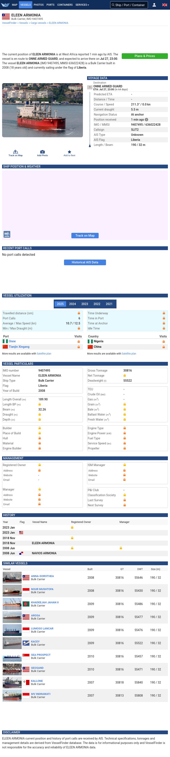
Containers (65, 4)
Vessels (25, 4)
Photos (39, 4)
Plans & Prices (145, 56)
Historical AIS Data (85, 262)
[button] (154, 5)
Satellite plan (44, 353)
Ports (51, 4)
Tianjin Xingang (16, 347)
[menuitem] (9, 23)
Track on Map (84, 235)
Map (14, 4)
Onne (9, 341)
